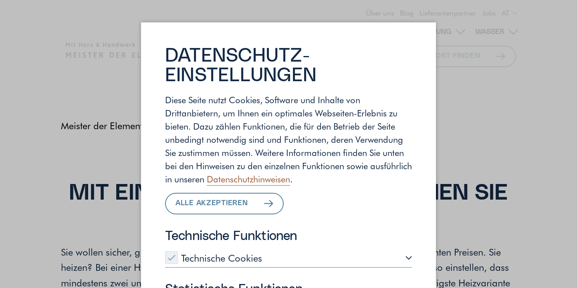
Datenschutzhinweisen (248, 179)
